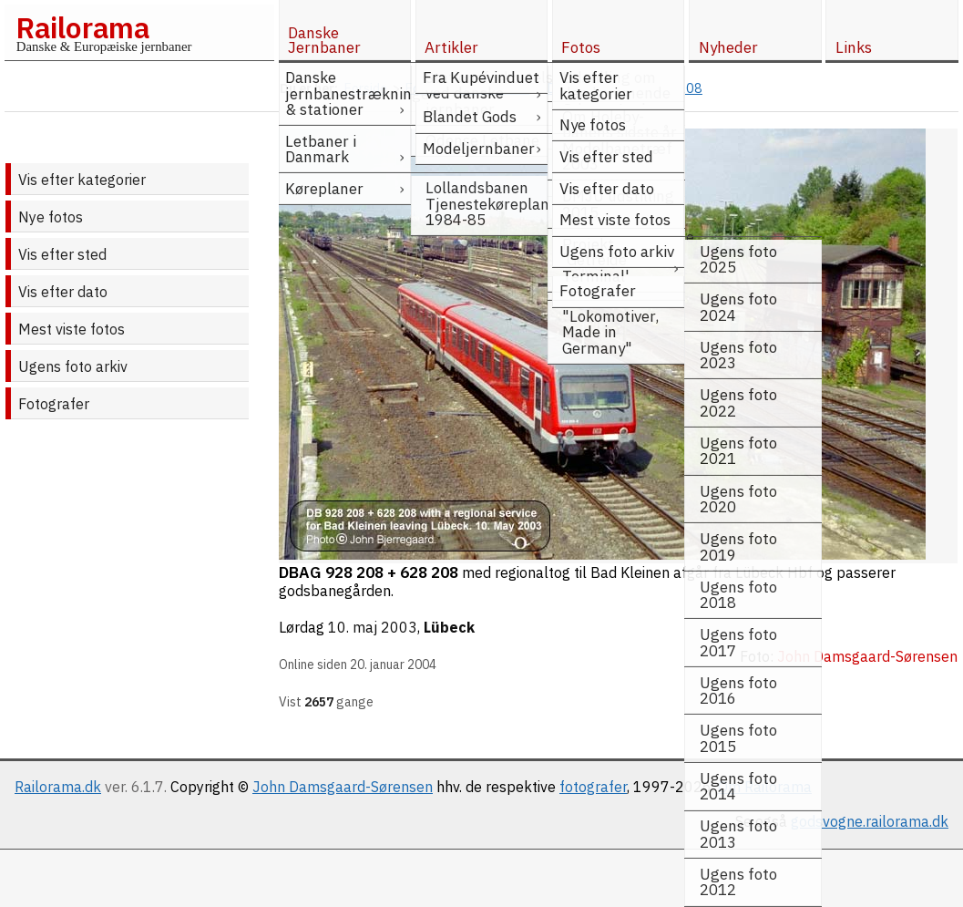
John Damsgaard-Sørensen (342, 787)
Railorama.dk (58, 787)
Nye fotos (50, 217)
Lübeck (449, 627)
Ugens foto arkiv (73, 366)
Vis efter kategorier (82, 179)
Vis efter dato (63, 292)
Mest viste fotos (71, 329)
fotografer (593, 787)
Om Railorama (765, 787)
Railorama (82, 27)
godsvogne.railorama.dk (869, 821)
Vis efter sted (62, 254)
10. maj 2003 (372, 627)
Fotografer (53, 404)
